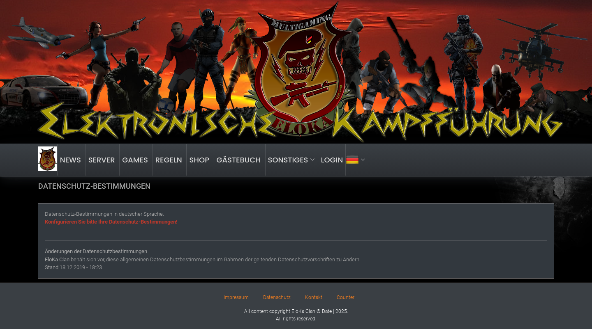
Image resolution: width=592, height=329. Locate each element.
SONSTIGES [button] (291, 160)
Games (136, 160)
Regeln (169, 160)
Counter (345, 297)
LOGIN (332, 160)
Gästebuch (240, 160)
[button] (357, 160)
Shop (200, 160)
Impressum (236, 297)
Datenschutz (277, 297)
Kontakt (313, 297)
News (71, 160)
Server (102, 160)
